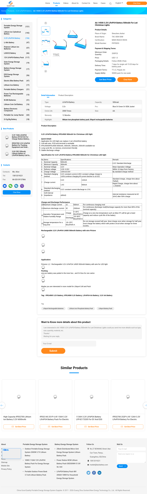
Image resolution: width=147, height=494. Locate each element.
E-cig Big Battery (16, 119)
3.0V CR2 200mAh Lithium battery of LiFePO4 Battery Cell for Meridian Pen (21, 153)
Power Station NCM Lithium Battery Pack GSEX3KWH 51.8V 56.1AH (68, 463)
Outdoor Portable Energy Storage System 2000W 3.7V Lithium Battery (37, 452)
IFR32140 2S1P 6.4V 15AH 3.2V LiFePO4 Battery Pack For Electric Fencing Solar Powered (54, 419)
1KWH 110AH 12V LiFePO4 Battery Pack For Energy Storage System (37, 463)
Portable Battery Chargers (16, 89)
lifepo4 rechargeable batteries (53, 308)
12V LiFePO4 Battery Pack (16, 57)
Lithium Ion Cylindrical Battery (16, 33)
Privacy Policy (6, 469)
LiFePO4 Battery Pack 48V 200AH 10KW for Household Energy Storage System (67, 475)
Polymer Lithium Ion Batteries (16, 48)
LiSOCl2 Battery (16, 53)
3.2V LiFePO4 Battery (16, 38)
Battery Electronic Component (16, 110)
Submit (53, 350)
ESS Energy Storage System (16, 75)
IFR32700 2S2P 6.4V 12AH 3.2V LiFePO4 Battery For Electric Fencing (126, 419)
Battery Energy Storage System (16, 69)
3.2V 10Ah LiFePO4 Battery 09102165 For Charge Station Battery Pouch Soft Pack (20, 137)
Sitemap (4, 462)
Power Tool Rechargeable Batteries (16, 95)
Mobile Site (5, 466)
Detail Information (48, 95)
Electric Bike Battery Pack (16, 80)
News (3, 459)
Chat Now (136, 3)
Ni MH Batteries (16, 100)
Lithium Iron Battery (16, 85)
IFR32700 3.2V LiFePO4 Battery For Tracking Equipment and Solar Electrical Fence (21, 145)
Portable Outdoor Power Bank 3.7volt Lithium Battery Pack (36, 473)
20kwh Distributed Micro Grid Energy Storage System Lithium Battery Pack (68, 452)
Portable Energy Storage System (16, 27)
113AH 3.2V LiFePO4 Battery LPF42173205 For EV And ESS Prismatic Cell (89, 419)
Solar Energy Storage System (16, 63)
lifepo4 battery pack (105, 308)
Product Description (65, 95)
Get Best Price (105, 79)
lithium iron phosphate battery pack (81, 308)
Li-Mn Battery (16, 42)
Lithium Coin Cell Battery (16, 104)
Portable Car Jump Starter (16, 115)
